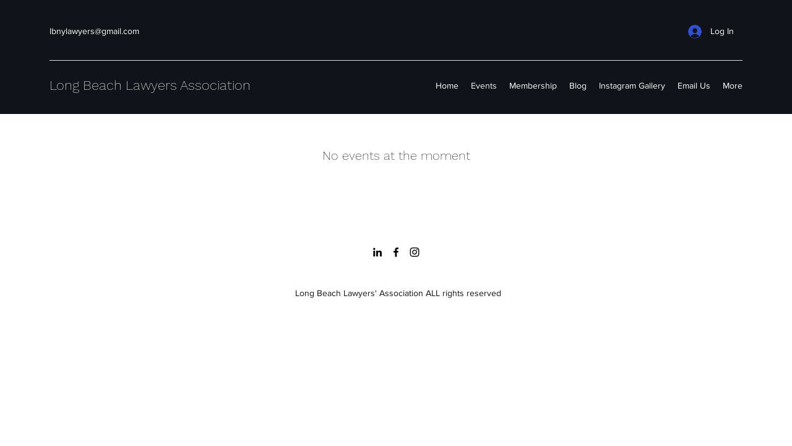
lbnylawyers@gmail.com (94, 31)
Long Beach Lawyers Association (150, 85)
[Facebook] (396, 252)
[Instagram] (414, 252)
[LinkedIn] (377, 252)
